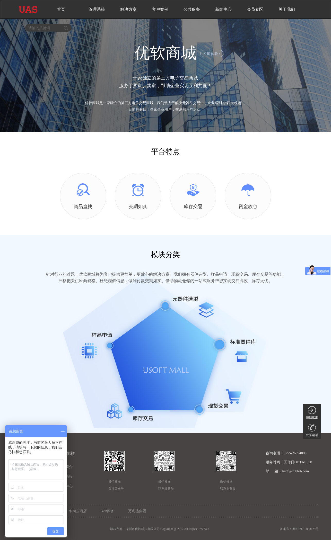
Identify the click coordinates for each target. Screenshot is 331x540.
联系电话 (312, 430)
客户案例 (160, 9)
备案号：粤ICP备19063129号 (299, 529)
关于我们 (286, 9)
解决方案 (128, 9)
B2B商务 (108, 511)
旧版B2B (312, 413)
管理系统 (97, 9)
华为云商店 (78, 511)
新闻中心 (223, 9)
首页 (61, 9)
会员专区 (255, 9)
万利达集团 (137, 511)
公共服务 (192, 9)
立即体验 (212, 53)
